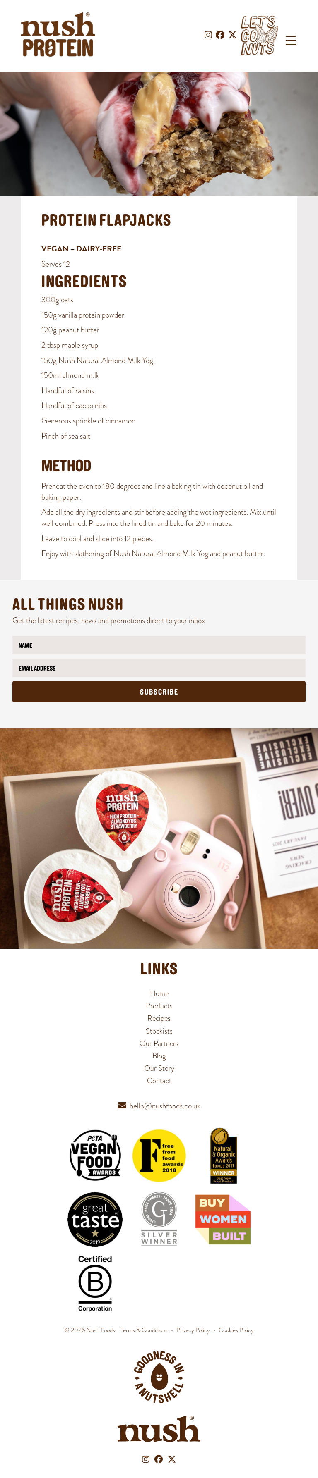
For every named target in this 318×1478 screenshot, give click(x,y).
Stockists (159, 1031)
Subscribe (159, 693)
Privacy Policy (193, 1330)
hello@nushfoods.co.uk (165, 1105)
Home (159, 993)
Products (159, 1005)
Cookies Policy (236, 1330)
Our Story (159, 1068)
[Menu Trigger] (290, 40)
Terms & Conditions (144, 1330)
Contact (159, 1080)
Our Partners (159, 1043)
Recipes (159, 1018)
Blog (159, 1056)
